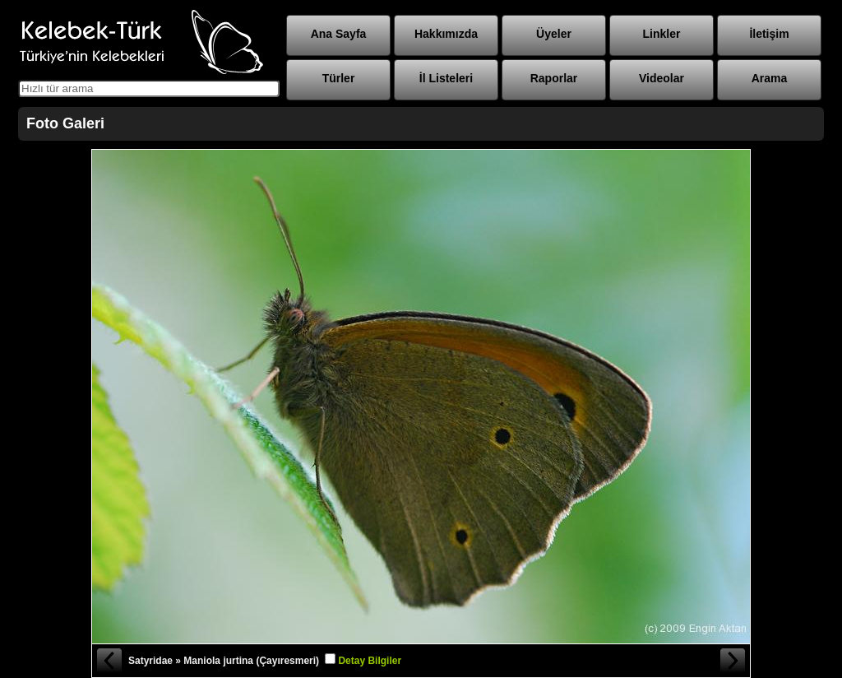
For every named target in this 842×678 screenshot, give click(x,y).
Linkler (662, 33)
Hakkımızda (446, 33)
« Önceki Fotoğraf (108, 661)
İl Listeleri (446, 78)
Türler (338, 78)
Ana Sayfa (339, 33)
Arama (770, 78)
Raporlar (554, 78)
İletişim (769, 33)
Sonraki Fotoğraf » (733, 661)
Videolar (661, 78)
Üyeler (553, 33)
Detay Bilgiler (369, 660)
